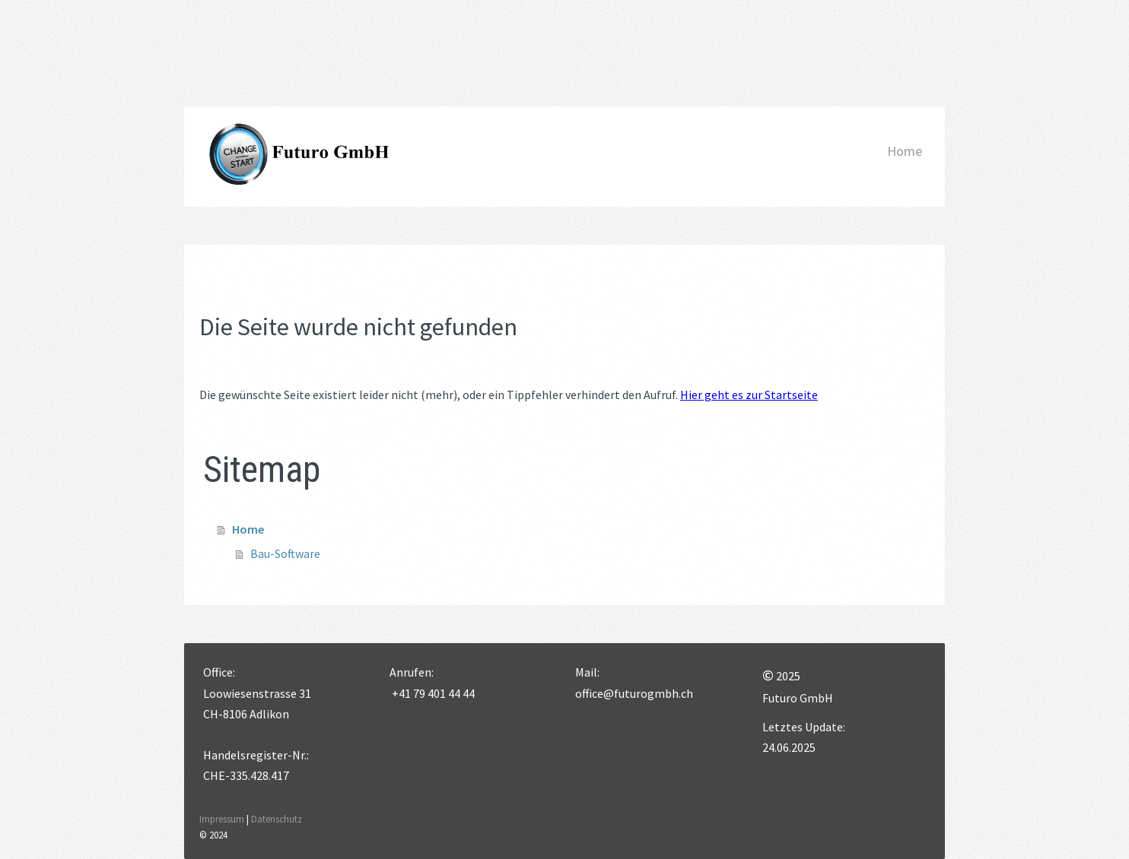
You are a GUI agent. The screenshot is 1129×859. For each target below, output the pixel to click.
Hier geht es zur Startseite (749, 394)
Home (904, 151)
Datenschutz (276, 819)
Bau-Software (285, 553)
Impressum (221, 819)
